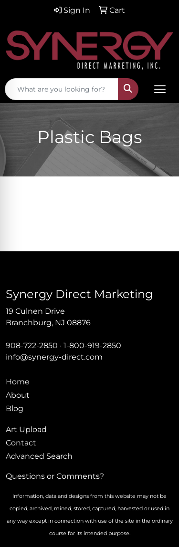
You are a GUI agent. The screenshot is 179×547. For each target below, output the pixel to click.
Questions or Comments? (55, 476)
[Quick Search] (61, 89)
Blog (14, 408)
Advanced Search (39, 456)
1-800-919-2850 (92, 345)
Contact (21, 442)
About (18, 395)
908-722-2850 (32, 345)
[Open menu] (159, 89)
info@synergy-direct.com (54, 356)
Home (18, 381)
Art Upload (26, 429)
